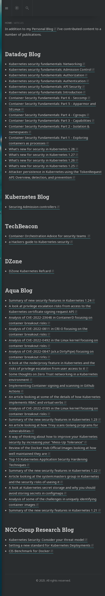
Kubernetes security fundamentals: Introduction (45, 92)
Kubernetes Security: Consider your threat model (46, 539)
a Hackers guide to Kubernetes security (39, 242)
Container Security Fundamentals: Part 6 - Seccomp (48, 98)
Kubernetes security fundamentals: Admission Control (50, 69)
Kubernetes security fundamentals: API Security (45, 86)
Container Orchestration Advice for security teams (48, 236)
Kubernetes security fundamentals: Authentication (47, 81)
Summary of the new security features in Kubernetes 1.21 (53, 510)
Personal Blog (42, 29)
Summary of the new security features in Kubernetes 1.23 (53, 419)
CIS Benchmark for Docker (29, 551)
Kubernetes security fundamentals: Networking (45, 64)
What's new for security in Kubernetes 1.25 (42, 166)
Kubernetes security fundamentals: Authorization (46, 75)
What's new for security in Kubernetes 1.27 (42, 154)
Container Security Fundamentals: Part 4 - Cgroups (47, 115)
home (8, 22)
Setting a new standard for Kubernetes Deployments (49, 545)
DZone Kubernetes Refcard (30, 271)
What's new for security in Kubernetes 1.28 (42, 149)
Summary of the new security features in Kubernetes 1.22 (53, 470)
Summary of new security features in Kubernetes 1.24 (50, 300)
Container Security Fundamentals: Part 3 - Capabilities (50, 120)
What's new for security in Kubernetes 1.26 (42, 160)
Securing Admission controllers (32, 207)
